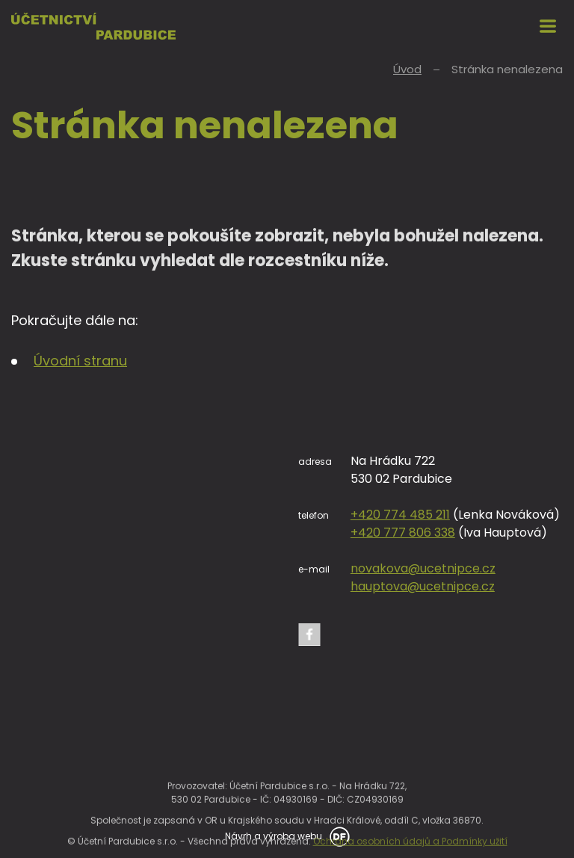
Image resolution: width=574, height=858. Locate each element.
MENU (548, 26)
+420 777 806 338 (403, 532)
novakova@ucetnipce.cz (423, 568)
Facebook (309, 634)
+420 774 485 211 (400, 514)
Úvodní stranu (80, 360)
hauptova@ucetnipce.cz (423, 586)
